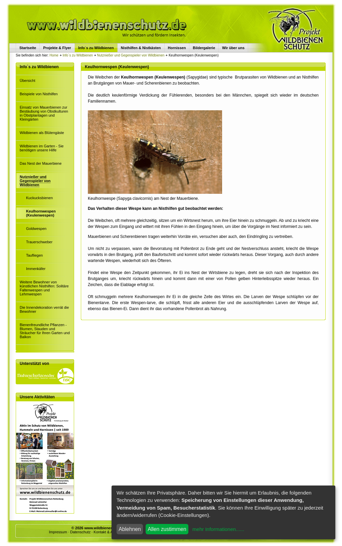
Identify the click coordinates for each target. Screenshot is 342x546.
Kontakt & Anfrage (108, 532)
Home (53, 55)
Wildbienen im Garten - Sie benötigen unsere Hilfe (41, 148)
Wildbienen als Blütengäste (42, 133)
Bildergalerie (204, 48)
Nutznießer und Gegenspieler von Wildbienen (131, 55)
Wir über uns (233, 48)
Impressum (58, 532)
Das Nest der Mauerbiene (40, 163)
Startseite (27, 48)
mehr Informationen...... (218, 529)
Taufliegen (34, 255)
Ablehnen (130, 529)
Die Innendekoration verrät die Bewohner (44, 309)
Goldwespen (36, 229)
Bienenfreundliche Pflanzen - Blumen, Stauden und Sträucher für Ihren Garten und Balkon (45, 331)
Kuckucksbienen (39, 198)
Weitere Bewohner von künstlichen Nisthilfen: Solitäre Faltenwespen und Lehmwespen (44, 288)
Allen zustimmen (167, 529)
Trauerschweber (39, 242)
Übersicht (27, 81)
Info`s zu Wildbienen (77, 55)
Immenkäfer (35, 269)
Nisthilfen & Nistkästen (141, 48)
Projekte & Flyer (57, 48)
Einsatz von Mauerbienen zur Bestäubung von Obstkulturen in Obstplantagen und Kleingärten (44, 113)
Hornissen (177, 48)
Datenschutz (80, 532)
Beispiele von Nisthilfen (39, 94)
